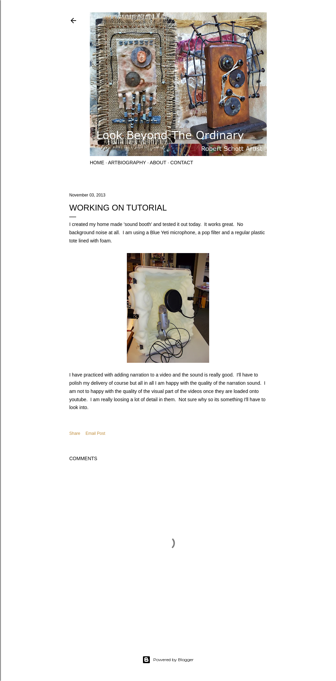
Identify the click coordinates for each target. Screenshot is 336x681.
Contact (181, 162)
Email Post (95, 433)
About (158, 162)
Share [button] (74, 433)
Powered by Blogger (168, 660)
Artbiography (127, 162)
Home (97, 162)
